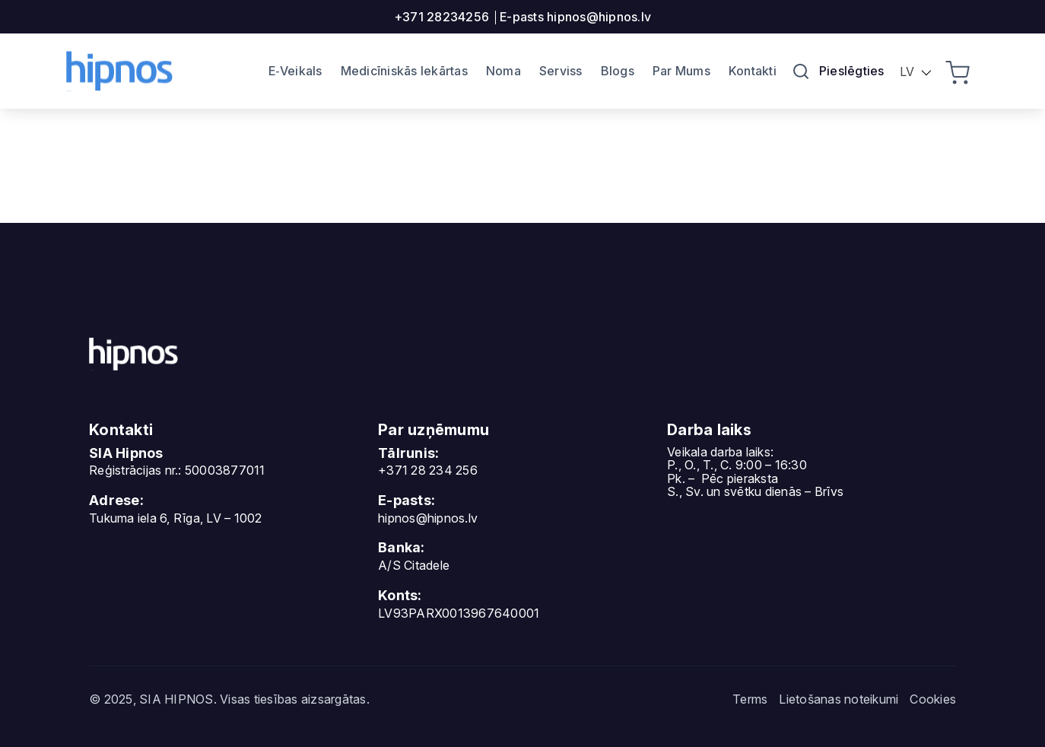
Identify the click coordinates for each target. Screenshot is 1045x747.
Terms (749, 699)
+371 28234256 (441, 16)
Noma (503, 70)
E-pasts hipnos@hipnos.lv (575, 16)
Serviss (561, 70)
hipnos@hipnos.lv (428, 518)
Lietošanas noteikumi (838, 699)
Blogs (617, 70)
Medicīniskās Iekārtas (404, 70)
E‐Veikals (295, 70)
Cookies (933, 699)
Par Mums (681, 70)
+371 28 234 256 (428, 470)
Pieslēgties (852, 70)
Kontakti (753, 70)
